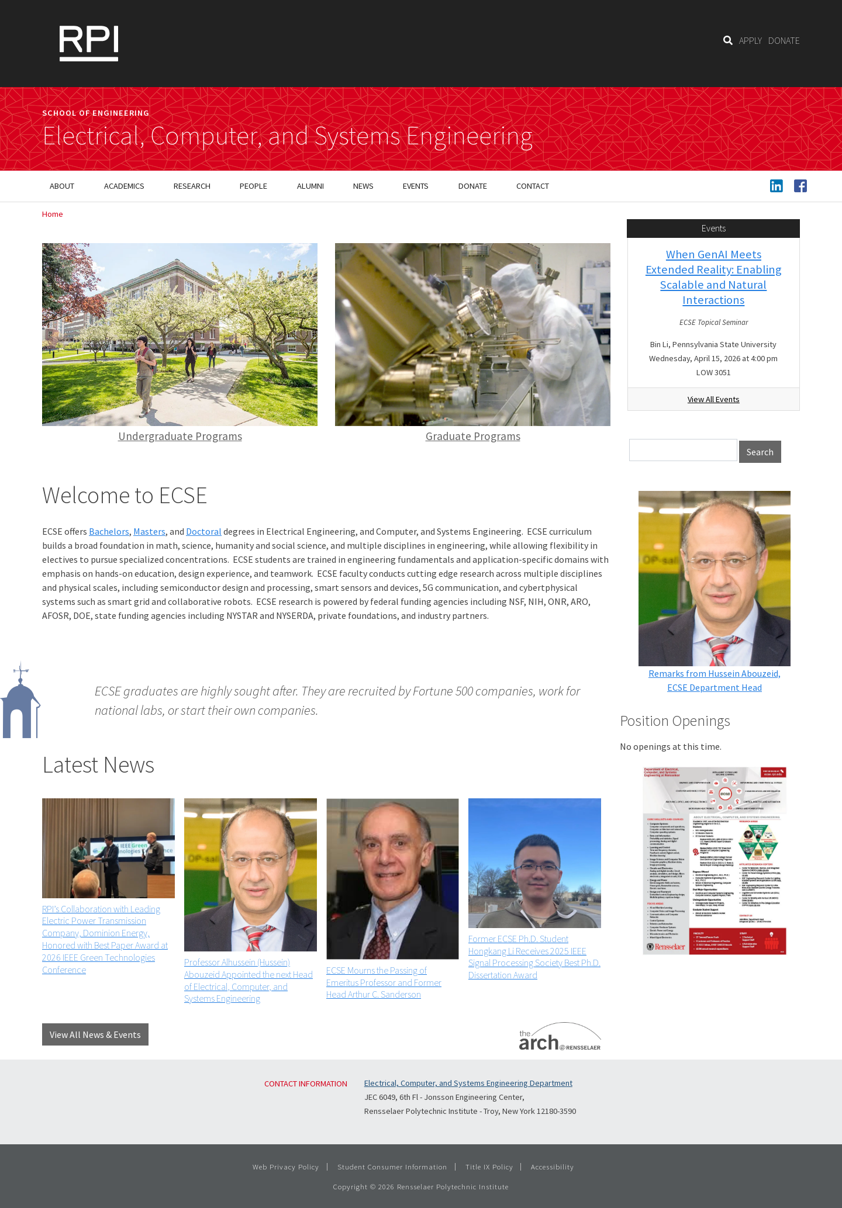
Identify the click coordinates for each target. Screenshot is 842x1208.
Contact (532, 186)
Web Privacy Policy (286, 1166)
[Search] (728, 40)
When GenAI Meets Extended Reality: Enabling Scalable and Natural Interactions (714, 277)
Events (416, 186)
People (253, 186)
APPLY (750, 40)
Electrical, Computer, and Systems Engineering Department (468, 1083)
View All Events (714, 399)
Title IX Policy (489, 1166)
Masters (149, 531)
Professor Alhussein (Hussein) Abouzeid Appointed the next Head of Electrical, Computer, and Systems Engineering (248, 980)
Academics (124, 186)
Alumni (310, 186)
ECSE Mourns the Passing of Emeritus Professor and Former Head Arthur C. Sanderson (383, 982)
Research (192, 186)
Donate (472, 186)
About (62, 186)
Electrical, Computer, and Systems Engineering (287, 135)
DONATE (784, 40)
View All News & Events (95, 1034)
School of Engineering (96, 113)
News (363, 186)
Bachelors (109, 531)
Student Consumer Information (392, 1166)
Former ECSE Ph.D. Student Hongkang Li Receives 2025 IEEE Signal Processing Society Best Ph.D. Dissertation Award (534, 957)
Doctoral (204, 531)
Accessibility (552, 1166)
